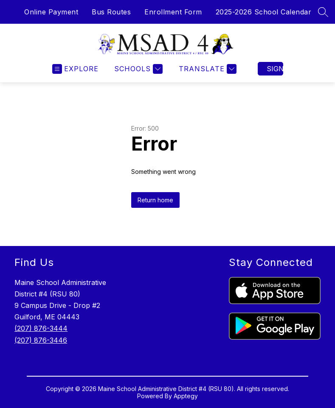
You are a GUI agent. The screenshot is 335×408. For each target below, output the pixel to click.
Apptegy (186, 396)
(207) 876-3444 (41, 328)
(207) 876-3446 (40, 340)
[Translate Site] (206, 69)
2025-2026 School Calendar (264, 12)
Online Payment (51, 12)
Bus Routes (111, 12)
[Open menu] (75, 69)
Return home (155, 200)
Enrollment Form (173, 12)
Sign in (275, 68)
